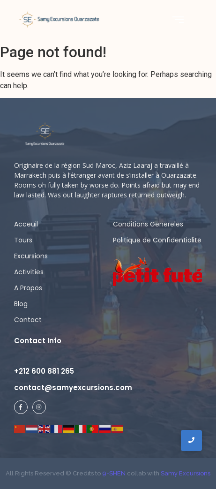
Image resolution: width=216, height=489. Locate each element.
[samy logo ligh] (45, 134)
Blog (21, 303)
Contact (28, 319)
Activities (29, 272)
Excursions (31, 256)
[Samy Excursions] (59, 19)
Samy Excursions (185, 473)
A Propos (28, 288)
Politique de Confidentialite (157, 240)
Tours (23, 240)
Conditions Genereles (148, 224)
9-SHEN (113, 473)
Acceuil (26, 224)
